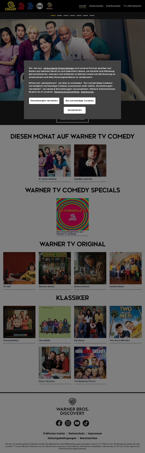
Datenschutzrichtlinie (66, 92)
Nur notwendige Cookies (80, 101)
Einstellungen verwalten (44, 101)
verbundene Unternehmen (59, 68)
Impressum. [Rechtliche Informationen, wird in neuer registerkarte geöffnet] (87, 92)
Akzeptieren (75, 110)
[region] (72, 89)
